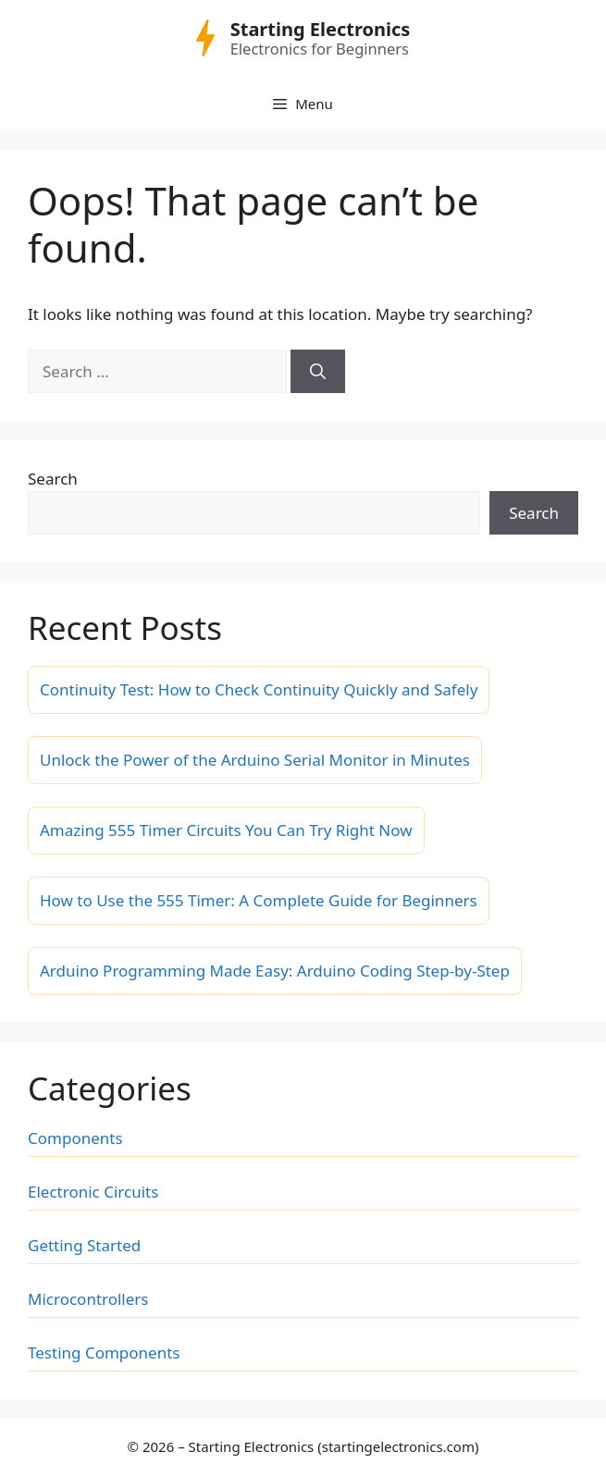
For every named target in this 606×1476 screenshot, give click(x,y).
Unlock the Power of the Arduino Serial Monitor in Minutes (255, 759)
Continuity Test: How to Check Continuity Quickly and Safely (258, 689)
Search (53, 478)
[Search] (318, 372)
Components (75, 1138)
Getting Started (84, 1245)
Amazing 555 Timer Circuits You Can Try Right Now (226, 830)
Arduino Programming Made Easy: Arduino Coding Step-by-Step (275, 970)
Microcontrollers (88, 1299)
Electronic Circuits (93, 1191)
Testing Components (103, 1352)
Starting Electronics (320, 29)
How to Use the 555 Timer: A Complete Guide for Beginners (258, 900)
